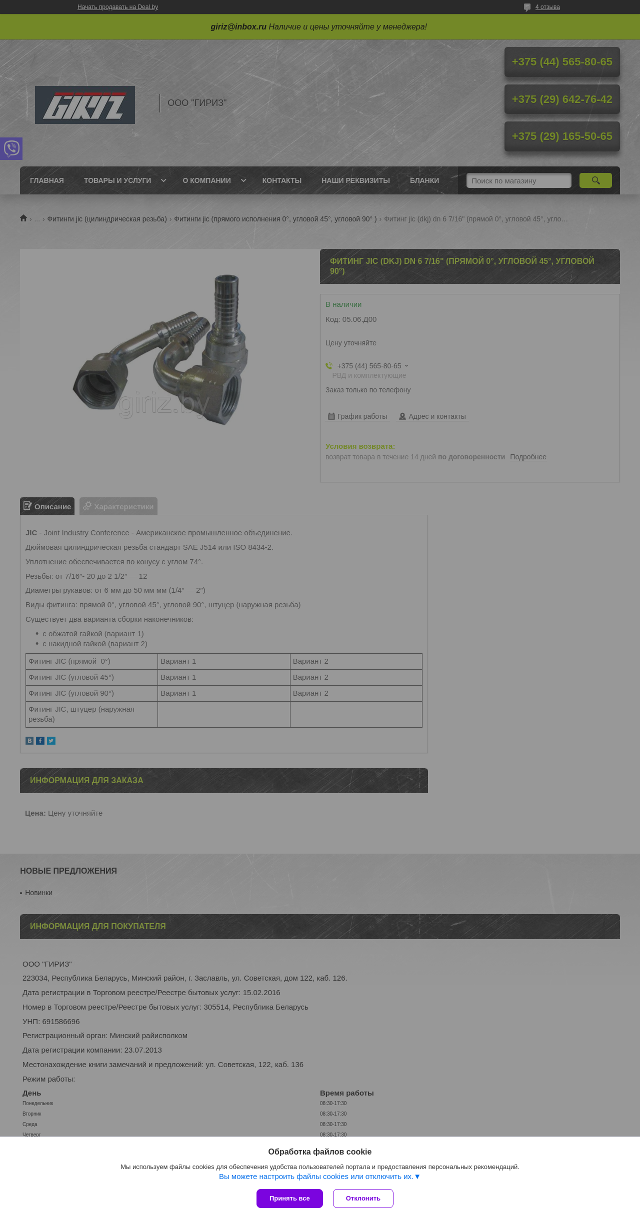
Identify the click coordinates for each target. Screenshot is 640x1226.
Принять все (290, 1198)
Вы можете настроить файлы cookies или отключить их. (316, 1176)
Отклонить (363, 1198)
